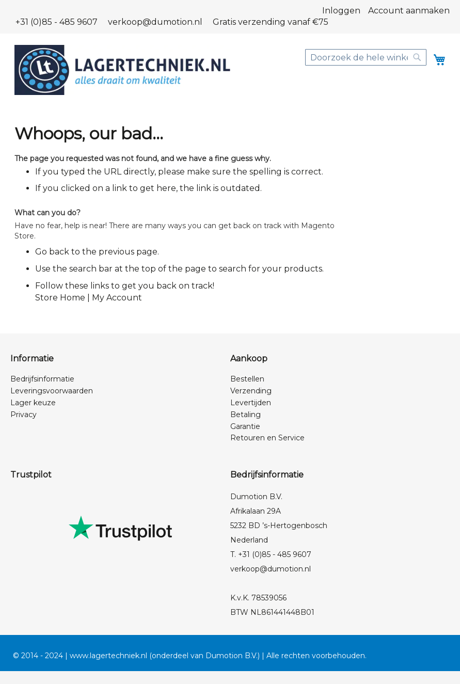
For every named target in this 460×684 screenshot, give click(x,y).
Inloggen (341, 10)
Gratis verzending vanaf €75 (270, 22)
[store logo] (122, 70)
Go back (52, 252)
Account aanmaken (409, 10)
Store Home (60, 298)
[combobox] (365, 57)
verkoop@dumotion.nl (155, 22)
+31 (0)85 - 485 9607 (56, 22)
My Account (117, 298)
